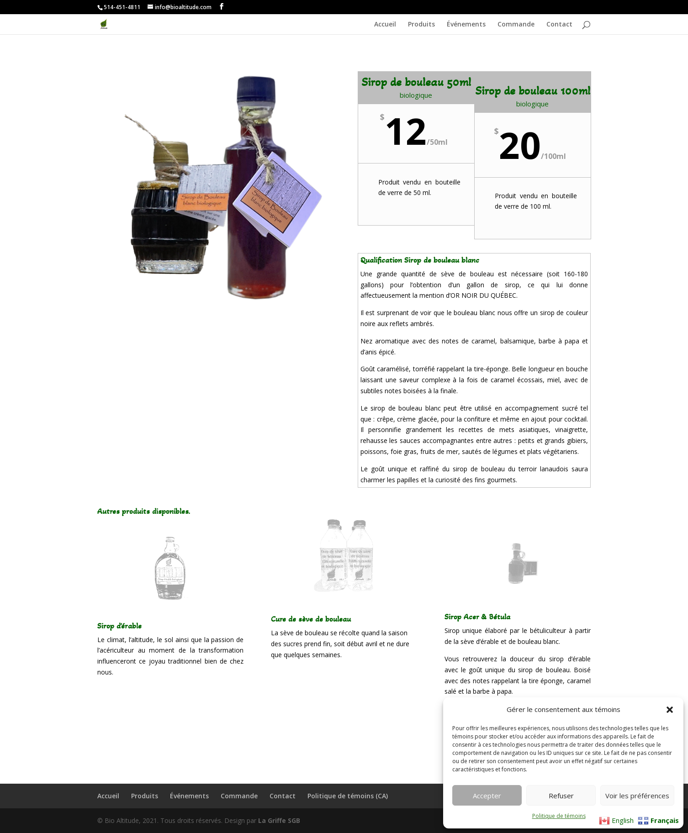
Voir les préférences (637, 795)
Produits (421, 24)
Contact (559, 24)
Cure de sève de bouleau (311, 619)
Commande (516, 24)
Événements (466, 24)
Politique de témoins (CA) (347, 795)
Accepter (487, 795)
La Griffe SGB (279, 820)
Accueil (385, 24)
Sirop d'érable (119, 626)
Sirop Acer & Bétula (477, 617)
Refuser (561, 795)
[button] (669, 709)
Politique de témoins (559, 816)
